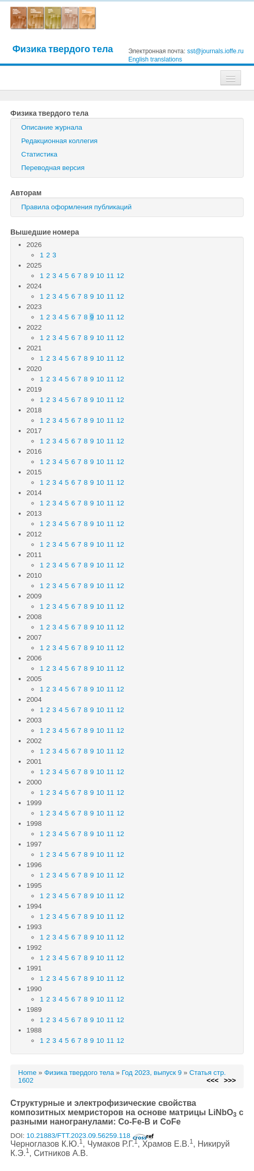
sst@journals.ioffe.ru (215, 51)
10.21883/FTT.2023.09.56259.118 (90, 1135)
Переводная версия (52, 168)
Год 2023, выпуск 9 (152, 1072)
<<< (212, 1080)
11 (110, 276)
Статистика (39, 154)
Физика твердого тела (62, 49)
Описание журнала (51, 127)
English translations (155, 59)
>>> (230, 1080)
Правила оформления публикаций (76, 207)
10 (100, 276)
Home (27, 1072)
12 (120, 276)
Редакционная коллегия (59, 141)
